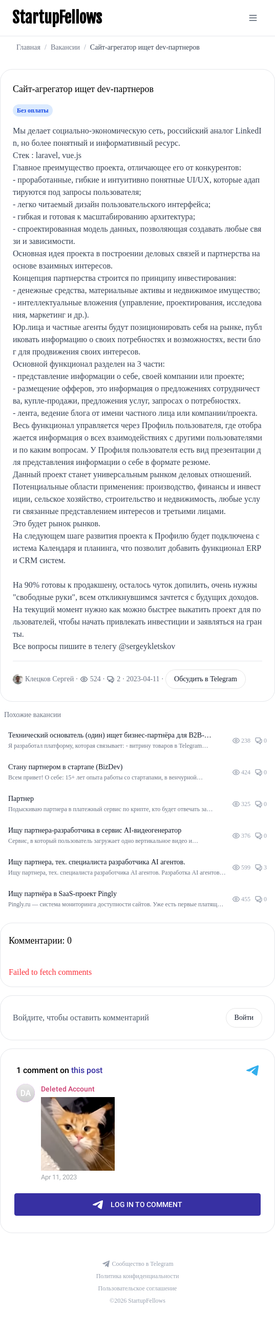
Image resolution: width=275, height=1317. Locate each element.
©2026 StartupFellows (137, 1300)
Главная (28, 47)
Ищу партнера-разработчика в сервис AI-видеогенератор (94, 830)
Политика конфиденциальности (137, 1276)
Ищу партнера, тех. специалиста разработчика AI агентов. (96, 862)
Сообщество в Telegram (138, 1264)
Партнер (21, 798)
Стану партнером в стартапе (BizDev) (65, 767)
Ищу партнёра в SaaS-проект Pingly (62, 894)
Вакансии (65, 47)
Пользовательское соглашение (137, 1288)
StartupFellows (57, 18)
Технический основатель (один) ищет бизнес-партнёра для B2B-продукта (106, 736)
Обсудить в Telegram (205, 679)
